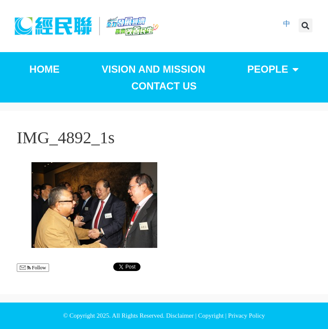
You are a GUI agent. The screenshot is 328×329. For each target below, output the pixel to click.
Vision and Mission (153, 69)
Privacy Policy (246, 315)
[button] (305, 25)
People (273, 69)
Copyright (211, 315)
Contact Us (164, 86)
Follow (33, 268)
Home (44, 69)
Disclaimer (180, 315)
